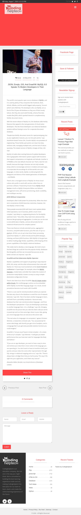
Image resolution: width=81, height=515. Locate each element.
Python (61, 297)
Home (31, 467)
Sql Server (68, 252)
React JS (61, 292)
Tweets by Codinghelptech (63, 467)
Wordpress (62, 272)
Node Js (61, 262)
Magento (71, 272)
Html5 (61, 287)
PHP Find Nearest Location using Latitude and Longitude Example (67, 177)
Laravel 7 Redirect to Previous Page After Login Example (66, 141)
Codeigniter (62, 267)
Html (60, 277)
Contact (55, 510)
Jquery (69, 257)
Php (69, 282)
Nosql (60, 252)
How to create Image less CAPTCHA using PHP (66, 213)
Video (31, 488)
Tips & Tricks (63, 246)
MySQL (41, 100)
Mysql (18, 78)
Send (61, 112)
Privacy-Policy (33, 510)
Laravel (68, 292)
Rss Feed (42, 510)
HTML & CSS (33, 477)
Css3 (65, 277)
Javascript (62, 257)
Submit (6, 447)
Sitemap (48, 510)
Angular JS (69, 262)
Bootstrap (62, 282)
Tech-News (68, 287)
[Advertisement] (40, 31)
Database (32, 481)
